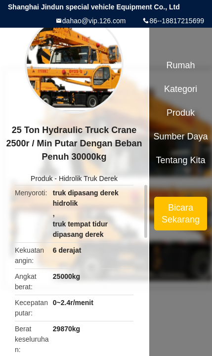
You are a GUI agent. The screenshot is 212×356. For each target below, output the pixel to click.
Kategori (180, 89)
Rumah (181, 65)
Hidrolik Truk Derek (88, 178)
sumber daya (181, 136)
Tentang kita (180, 160)
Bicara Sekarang (181, 213)
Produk (41, 178)
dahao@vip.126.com (94, 21)
